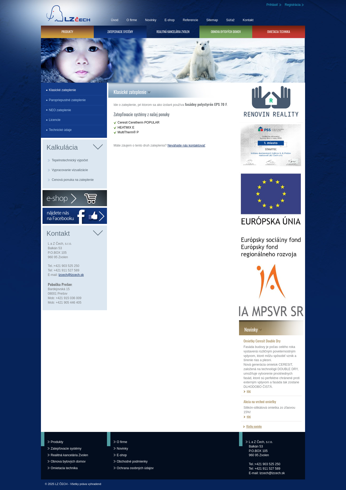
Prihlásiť (272, 5)
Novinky (150, 20)
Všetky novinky (254, 426)
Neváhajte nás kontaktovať (186, 145)
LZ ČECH (67, 13)
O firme (132, 20)
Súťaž (230, 20)
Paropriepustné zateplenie (67, 100)
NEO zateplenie (60, 110)
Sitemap (212, 20)
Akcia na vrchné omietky (260, 401)
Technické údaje (60, 130)
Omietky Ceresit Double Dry (262, 340)
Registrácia (293, 5)
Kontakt (248, 20)
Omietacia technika (278, 32)
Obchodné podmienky (132, 461)
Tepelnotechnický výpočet (70, 160)
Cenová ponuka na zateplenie (73, 180)
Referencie (190, 20)
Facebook (75, 216)
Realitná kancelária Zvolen (173, 32)
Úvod (114, 20)
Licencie (54, 120)
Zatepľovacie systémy (120, 32)
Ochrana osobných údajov (135, 468)
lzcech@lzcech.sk (71, 275)
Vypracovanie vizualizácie (70, 170)
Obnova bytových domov (226, 32)
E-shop (170, 20)
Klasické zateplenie (62, 90)
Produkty (67, 32)
